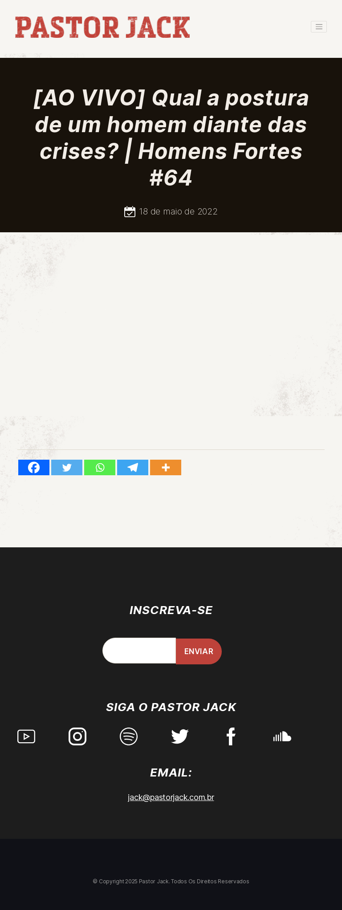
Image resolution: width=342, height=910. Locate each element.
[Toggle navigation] (319, 26)
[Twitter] (66, 467)
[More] (165, 467)
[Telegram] (132, 467)
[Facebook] (33, 467)
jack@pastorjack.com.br (171, 797)
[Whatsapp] (99, 467)
